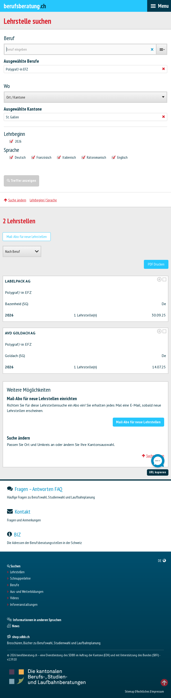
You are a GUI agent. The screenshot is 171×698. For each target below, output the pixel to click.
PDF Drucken (156, 264)
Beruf (9, 38)
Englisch (120, 157)
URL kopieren (157, 472)
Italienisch (66, 157)
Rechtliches (142, 691)
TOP (164, 682)
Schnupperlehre (20, 578)
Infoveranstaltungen (24, 604)
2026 (15, 141)
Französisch (41, 157)
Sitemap (129, 691)
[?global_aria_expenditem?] (159, 279)
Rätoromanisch (94, 157)
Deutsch (17, 157)
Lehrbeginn (14, 133)
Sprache (11, 150)
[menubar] (159, 6)
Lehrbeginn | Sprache (43, 200)
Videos (14, 598)
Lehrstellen (17, 572)
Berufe (14, 585)
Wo (7, 86)
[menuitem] (162, 560)
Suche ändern (15, 200)
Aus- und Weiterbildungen (26, 592)
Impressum (157, 691)
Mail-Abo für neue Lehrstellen (27, 236)
